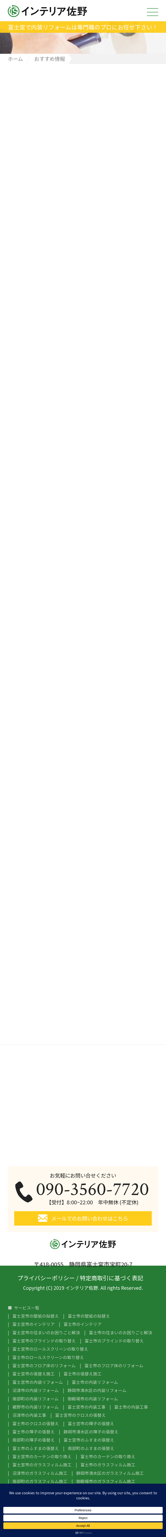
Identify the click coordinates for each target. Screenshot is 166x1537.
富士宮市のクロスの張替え (80, 1415)
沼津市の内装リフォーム (35, 1390)
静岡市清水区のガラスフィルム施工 (110, 1473)
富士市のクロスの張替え (35, 1423)
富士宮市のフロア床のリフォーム (44, 1365)
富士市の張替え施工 (83, 1374)
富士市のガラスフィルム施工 (107, 1465)
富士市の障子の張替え (33, 1432)
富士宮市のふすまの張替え (89, 1440)
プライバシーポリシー (46, 1277)
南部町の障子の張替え (33, 1440)
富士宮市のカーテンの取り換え (42, 1456)
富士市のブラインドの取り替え (114, 1341)
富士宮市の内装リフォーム (37, 1382)
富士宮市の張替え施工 (33, 1374)
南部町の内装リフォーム (35, 1399)
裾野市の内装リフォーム (35, 1407)
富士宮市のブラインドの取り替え (44, 1341)
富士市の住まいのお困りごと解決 (120, 1332)
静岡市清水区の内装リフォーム (97, 1390)
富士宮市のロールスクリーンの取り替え (50, 1349)
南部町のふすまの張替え (91, 1448)
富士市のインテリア (83, 1324)
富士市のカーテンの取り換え (107, 1456)
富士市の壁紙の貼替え (89, 1316)
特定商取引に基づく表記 (111, 1277)
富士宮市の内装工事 (87, 1407)
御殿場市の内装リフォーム (93, 1399)
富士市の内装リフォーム (95, 1382)
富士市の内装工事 (131, 1407)
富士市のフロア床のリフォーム (113, 1365)
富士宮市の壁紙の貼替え (35, 1316)
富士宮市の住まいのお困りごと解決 (46, 1332)
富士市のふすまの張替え (35, 1448)
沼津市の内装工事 (29, 1415)
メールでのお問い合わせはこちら (89, 1218)
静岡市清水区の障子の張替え (91, 1432)
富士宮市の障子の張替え (91, 1423)
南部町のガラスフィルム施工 (39, 1481)
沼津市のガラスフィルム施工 (39, 1473)
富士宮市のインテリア (33, 1324)
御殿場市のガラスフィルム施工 (105, 1481)
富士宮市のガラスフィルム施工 (42, 1465)
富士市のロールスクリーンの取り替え (48, 1357)
